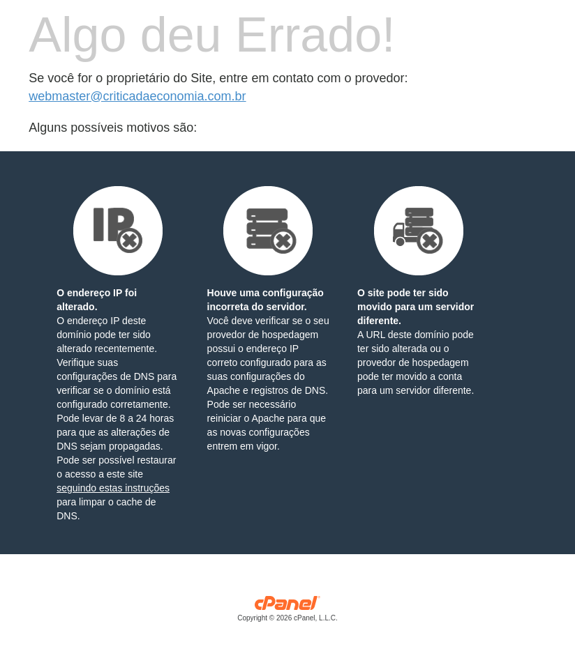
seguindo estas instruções (113, 488)
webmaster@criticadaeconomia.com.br (137, 96)
